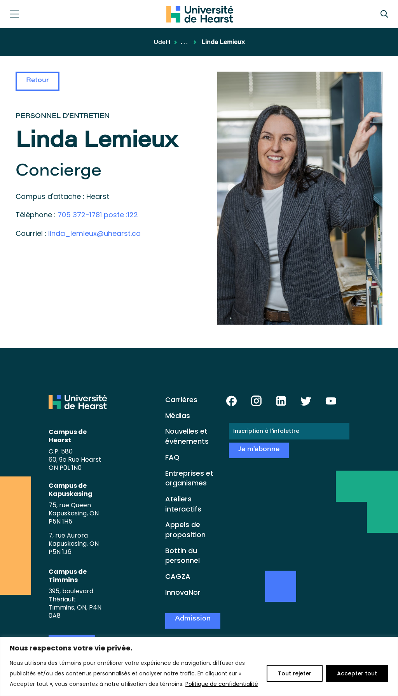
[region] (199, 666)
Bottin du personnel (182, 556)
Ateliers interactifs (183, 504)
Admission (193, 619)
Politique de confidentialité (221, 684)
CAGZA (177, 576)
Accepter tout (357, 673)
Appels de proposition (185, 530)
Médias (177, 415)
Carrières (181, 399)
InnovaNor (183, 592)
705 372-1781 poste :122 (98, 215)
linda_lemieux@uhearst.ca (94, 233)
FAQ (172, 457)
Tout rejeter (294, 673)
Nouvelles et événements (187, 436)
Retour (37, 80)
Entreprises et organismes (189, 478)
